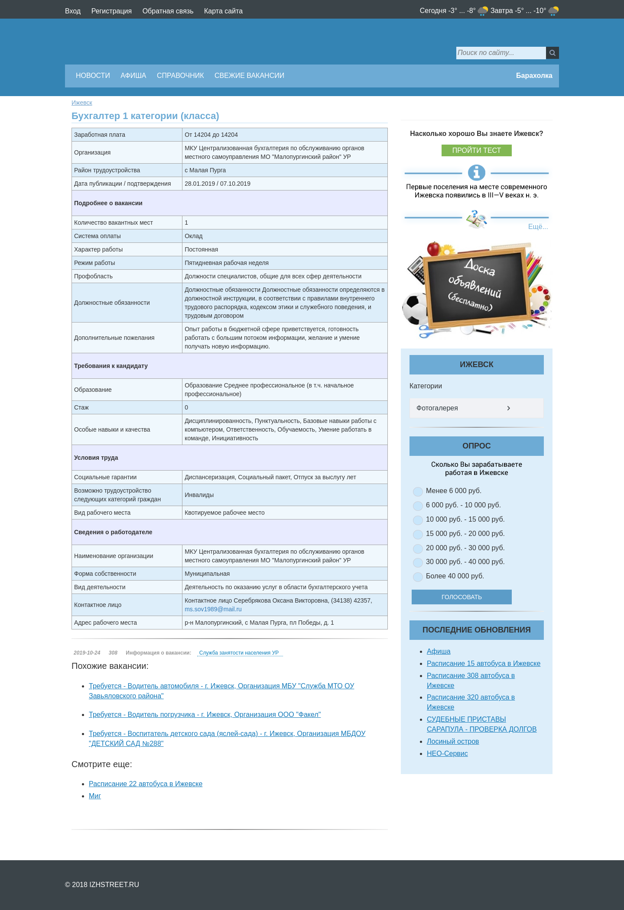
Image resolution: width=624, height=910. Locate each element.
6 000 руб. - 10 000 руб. (463, 505)
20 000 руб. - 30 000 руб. (465, 548)
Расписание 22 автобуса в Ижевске (145, 783)
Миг (95, 796)
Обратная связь (168, 11)
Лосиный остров (453, 741)
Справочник (180, 75)
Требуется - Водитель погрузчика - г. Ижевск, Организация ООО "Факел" (205, 714)
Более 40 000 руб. (455, 576)
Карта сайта (223, 11)
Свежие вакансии (249, 75)
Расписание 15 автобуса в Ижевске (483, 663)
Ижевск (82, 102)
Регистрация (111, 11)
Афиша (133, 75)
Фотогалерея (437, 408)
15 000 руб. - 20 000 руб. (465, 533)
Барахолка (534, 75)
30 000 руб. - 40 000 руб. (465, 561)
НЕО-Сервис (447, 753)
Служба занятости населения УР (239, 653)
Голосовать (468, 597)
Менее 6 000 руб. (453, 490)
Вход (73, 11)
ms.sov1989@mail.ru (213, 609)
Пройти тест (476, 150)
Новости (93, 75)
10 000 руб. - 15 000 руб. (465, 519)
